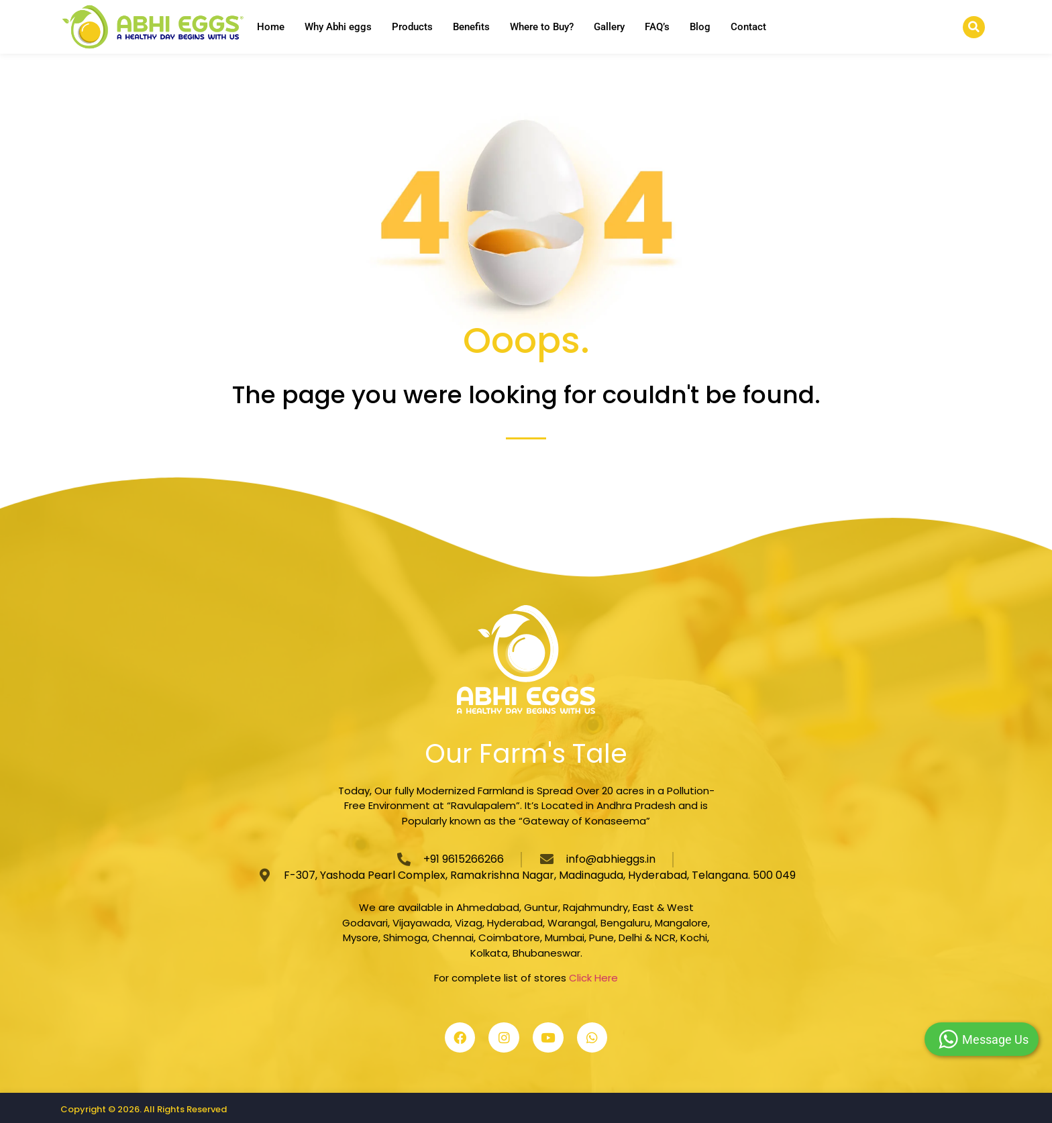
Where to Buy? (542, 27)
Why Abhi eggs (338, 27)
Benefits (471, 27)
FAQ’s (657, 27)
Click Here (593, 978)
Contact (748, 27)
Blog (700, 27)
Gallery (609, 27)
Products (412, 27)
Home (270, 27)
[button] (974, 27)
